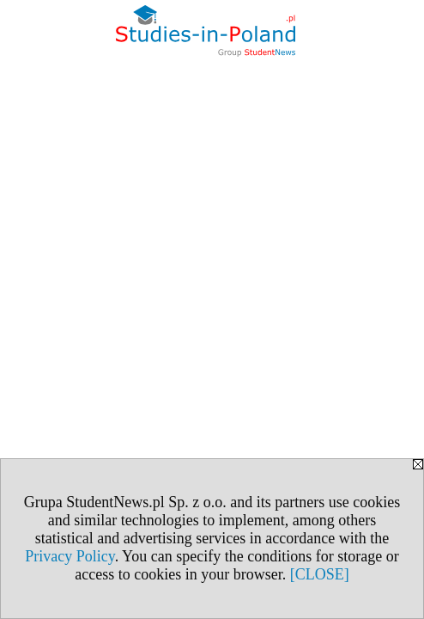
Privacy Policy (69, 556)
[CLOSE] (319, 574)
